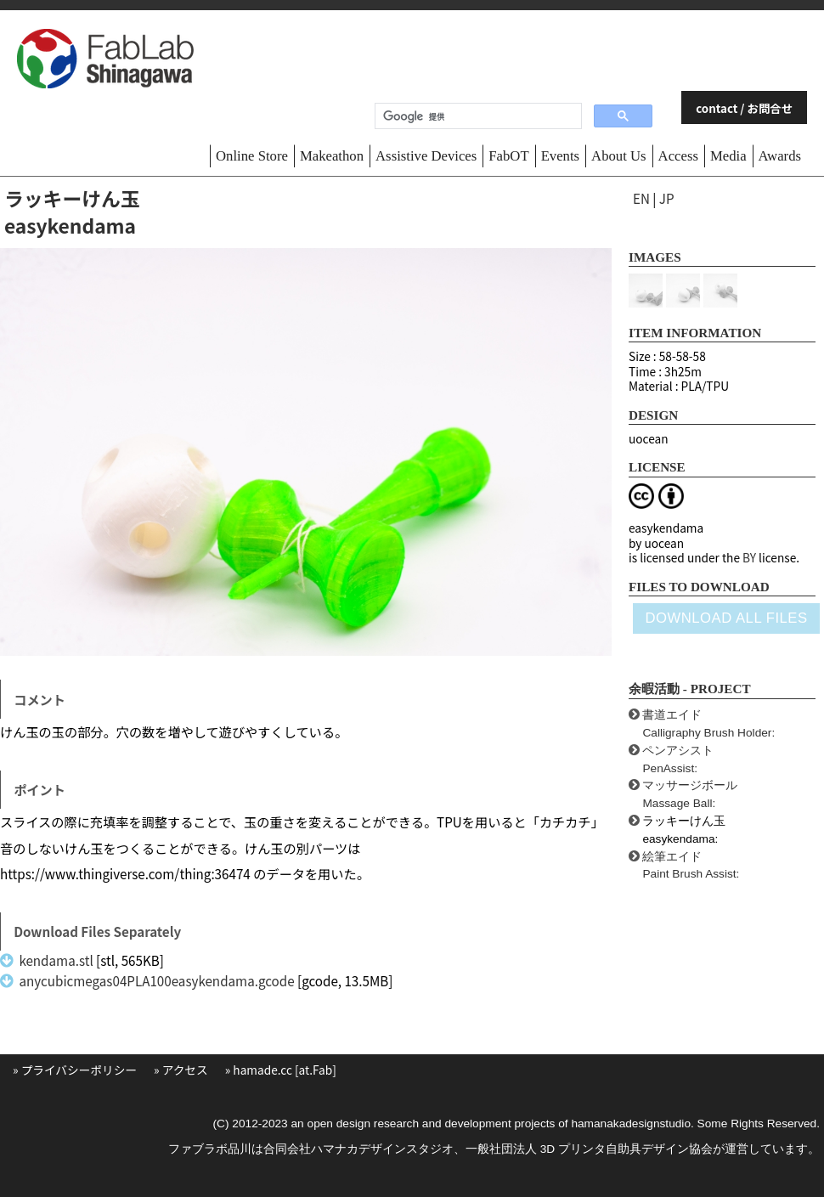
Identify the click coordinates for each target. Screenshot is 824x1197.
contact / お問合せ (744, 107)
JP (666, 198)
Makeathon (332, 156)
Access (678, 156)
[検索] (476, 116)
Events (560, 156)
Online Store (252, 156)
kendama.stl (56, 960)
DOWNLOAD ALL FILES (726, 618)
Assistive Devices (426, 156)
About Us (618, 156)
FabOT (508, 156)
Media (728, 156)
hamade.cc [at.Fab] (284, 1069)
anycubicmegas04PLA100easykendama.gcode (156, 980)
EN (641, 198)
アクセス (185, 1069)
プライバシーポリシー (79, 1069)
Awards (780, 156)
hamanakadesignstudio (631, 1123)
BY (749, 557)
